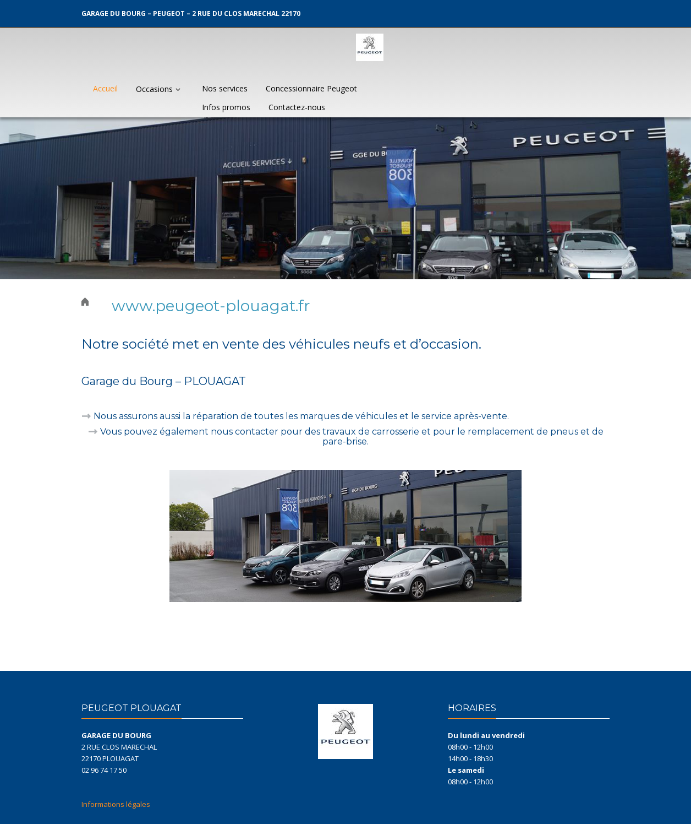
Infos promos (226, 107)
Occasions (160, 89)
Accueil (105, 88)
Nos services (225, 88)
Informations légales (115, 804)
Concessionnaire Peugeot (311, 88)
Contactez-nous (296, 107)
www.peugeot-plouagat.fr (211, 305)
